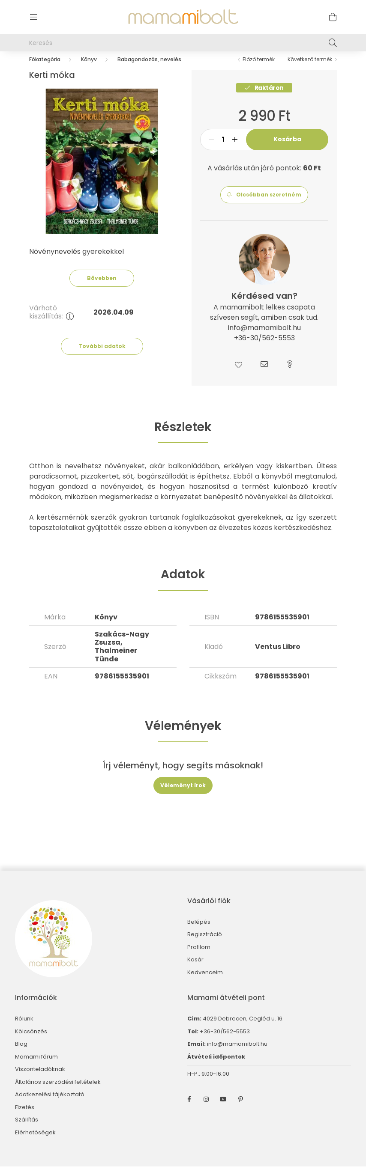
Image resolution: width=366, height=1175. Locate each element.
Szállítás (26, 1128)
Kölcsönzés (31, 1040)
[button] (264, 203)
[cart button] (332, 17)
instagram (206, 1107)
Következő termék (310, 67)
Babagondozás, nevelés (149, 67)
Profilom (198, 955)
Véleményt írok (183, 793)
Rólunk (24, 1027)
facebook (189, 1107)
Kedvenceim (205, 981)
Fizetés (24, 1116)
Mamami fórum (36, 1065)
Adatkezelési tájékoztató (49, 1103)
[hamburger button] (33, 17)
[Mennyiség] (223, 148)
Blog (21, 1052)
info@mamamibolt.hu (237, 1052)
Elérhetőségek (35, 1141)
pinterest (240, 1107)
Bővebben (102, 286)
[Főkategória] (44, 67)
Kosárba (287, 147)
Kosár (195, 968)
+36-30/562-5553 (224, 1040)
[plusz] (234, 148)
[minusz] (211, 148)
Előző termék (259, 67)
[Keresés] (183, 42)
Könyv (89, 67)
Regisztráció (204, 943)
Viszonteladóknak (40, 1077)
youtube (223, 1107)
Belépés (198, 930)
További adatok (102, 354)
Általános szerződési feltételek (58, 1090)
